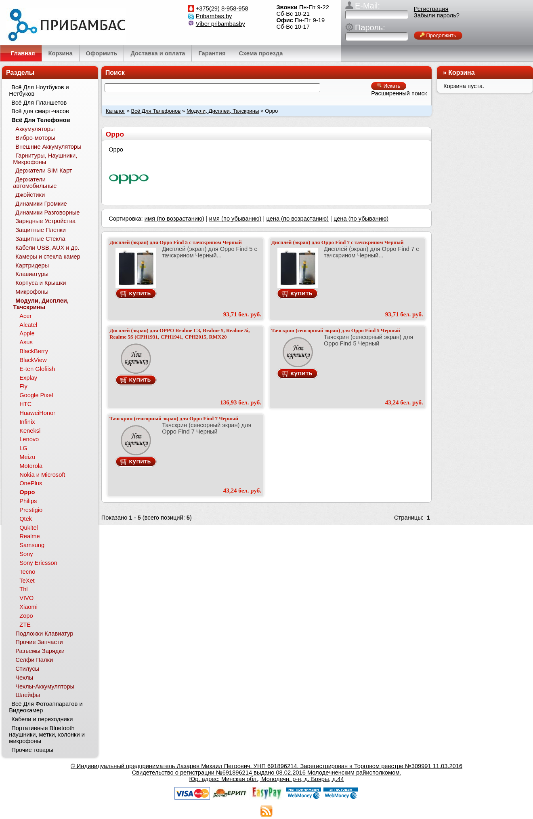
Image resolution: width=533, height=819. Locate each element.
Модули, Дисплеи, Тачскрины (223, 111)
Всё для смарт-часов (40, 111)
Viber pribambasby (220, 24)
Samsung (31, 545)
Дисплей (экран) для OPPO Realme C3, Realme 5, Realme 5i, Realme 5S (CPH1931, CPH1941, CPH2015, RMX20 (179, 333)
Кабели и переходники (42, 719)
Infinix (27, 422)
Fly (23, 386)
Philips (28, 501)
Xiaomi (28, 607)
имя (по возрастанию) (174, 218)
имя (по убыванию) (235, 218)
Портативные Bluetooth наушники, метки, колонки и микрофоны (47, 734)
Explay (28, 378)
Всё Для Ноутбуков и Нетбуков (39, 90)
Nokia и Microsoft (42, 475)
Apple (27, 333)
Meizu (27, 457)
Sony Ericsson (38, 563)
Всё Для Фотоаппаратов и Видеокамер (45, 707)
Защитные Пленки (40, 230)
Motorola (30, 466)
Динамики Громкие (41, 203)
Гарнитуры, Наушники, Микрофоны (45, 158)
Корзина (461, 72)
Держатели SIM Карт (43, 170)
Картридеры (32, 265)
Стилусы (27, 668)
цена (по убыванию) (361, 218)
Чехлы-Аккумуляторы (44, 686)
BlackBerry (33, 351)
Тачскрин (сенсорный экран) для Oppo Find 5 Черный (335, 330)
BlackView (32, 360)
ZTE (25, 624)
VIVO (26, 598)
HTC (25, 404)
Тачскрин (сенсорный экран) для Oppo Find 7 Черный (173, 418)
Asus (26, 342)
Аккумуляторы (35, 129)
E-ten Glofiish (37, 369)
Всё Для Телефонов (155, 111)
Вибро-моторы (35, 138)
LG (23, 448)
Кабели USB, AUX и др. (47, 247)
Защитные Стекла (40, 239)
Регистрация (431, 9)
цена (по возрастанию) (297, 218)
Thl (23, 589)
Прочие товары (32, 750)
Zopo (26, 616)
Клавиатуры (31, 274)
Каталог (115, 111)
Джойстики (30, 195)
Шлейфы (27, 695)
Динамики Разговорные (47, 212)
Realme (29, 536)
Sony (26, 554)
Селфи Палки (34, 660)
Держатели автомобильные (35, 182)
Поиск (115, 72)
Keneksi (29, 430)
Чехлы (24, 677)
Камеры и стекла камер (47, 256)
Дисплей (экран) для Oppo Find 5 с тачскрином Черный (175, 242)
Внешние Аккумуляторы (48, 146)
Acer (25, 316)
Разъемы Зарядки (40, 651)
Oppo (27, 492)
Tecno (27, 571)
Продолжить (438, 35)
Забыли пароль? (437, 15)
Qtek (25, 519)
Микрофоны (31, 291)
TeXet (26, 580)
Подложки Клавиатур (44, 633)
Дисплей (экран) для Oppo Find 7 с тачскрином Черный (337, 242)
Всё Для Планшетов (39, 102)
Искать (388, 86)
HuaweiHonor (37, 413)
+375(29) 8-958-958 (222, 8)
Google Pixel (36, 395)
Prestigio (30, 510)
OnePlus (30, 483)
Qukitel (28, 527)
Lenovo (29, 439)
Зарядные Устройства (45, 221)
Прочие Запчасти (39, 642)
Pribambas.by (214, 16)
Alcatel (28, 325)
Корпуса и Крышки (40, 283)
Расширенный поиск (399, 93)
